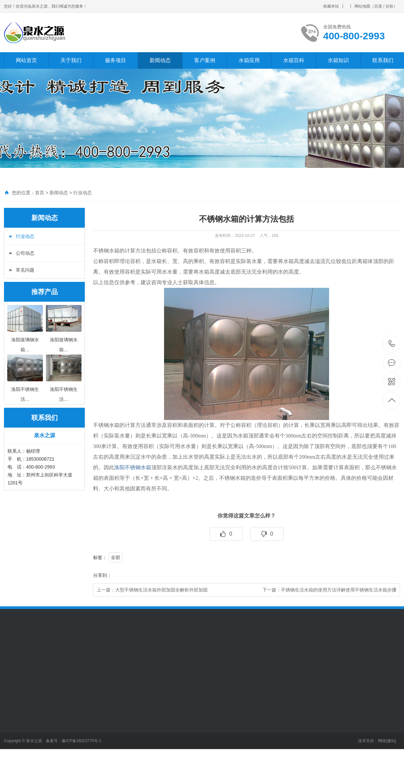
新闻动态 (160, 60)
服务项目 (115, 60)
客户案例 (204, 60)
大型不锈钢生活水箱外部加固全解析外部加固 (161, 589)
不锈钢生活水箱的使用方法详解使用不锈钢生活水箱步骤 (338, 589)
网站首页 (26, 60)
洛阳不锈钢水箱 (132, 467)
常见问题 (25, 270)
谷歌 (389, 6)
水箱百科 (293, 60)
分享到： (102, 575)
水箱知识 (338, 60)
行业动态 (82, 192)
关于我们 (71, 60)
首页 (39, 192)
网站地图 (362, 6)
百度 (378, 6)
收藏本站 (331, 6)
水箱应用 (249, 60)
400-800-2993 (392, 344)
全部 (115, 557)
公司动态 (25, 253)
